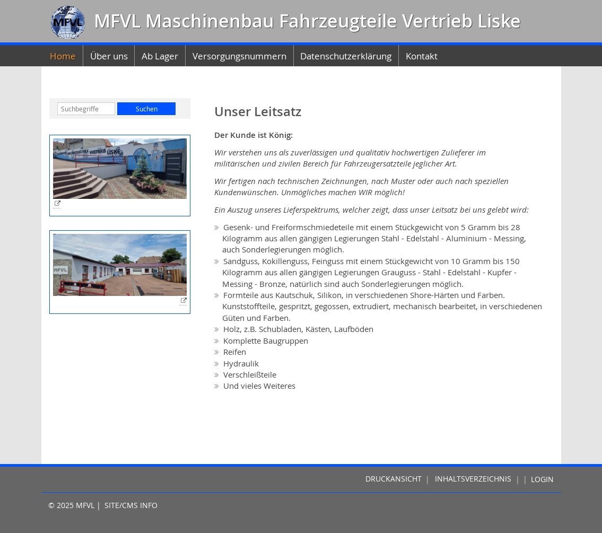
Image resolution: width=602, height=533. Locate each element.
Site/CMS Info (131, 505)
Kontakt (422, 56)
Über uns (109, 56)
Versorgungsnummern (239, 56)
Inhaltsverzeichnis (473, 479)
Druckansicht (393, 479)
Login (542, 479)
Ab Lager (160, 56)
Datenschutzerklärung (345, 56)
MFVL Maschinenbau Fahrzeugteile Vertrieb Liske (305, 21)
